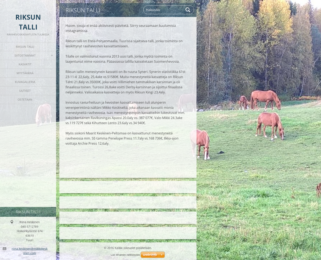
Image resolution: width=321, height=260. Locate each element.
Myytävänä (25, 73)
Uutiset (25, 91)
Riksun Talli (25, 47)
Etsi (188, 10)
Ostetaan (25, 99)
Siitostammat (25, 55)
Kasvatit (25, 64)
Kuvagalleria (25, 82)
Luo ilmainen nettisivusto (125, 254)
